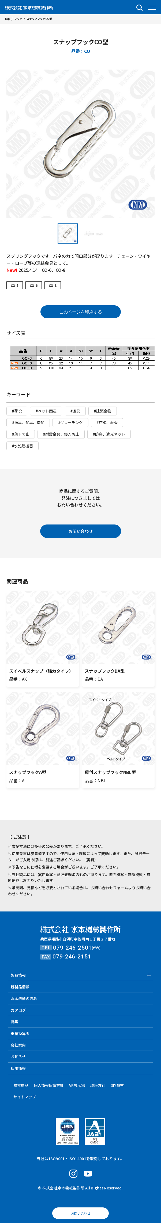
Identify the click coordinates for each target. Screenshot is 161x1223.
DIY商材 (117, 1085)
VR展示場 (77, 1085)
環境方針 (97, 1085)
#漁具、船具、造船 (28, 422)
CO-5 (14, 285)
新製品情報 (20, 986)
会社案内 (18, 1045)
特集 (14, 1021)
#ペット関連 (46, 411)
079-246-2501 (72, 948)
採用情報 (18, 1068)
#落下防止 (20, 434)
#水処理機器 (22, 445)
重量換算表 (20, 1033)
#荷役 (17, 411)
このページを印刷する (80, 312)
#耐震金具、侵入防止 (61, 434)
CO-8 (53, 285)
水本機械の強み (24, 998)
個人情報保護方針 (49, 1085)
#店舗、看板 (107, 422)
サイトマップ (24, 1096)
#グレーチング (70, 422)
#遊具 (75, 411)
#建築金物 (102, 411)
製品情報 (18, 975)
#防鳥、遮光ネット (109, 434)
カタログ (18, 1010)
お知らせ (18, 1056)
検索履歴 (20, 1085)
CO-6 (34, 285)
